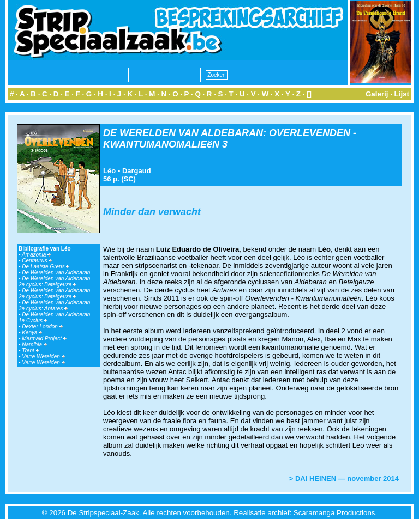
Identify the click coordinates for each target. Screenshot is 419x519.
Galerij (377, 94)
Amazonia (36, 255)
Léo (109, 171)
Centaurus (37, 261)
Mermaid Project (44, 338)
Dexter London (42, 326)
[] (309, 94)
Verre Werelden (43, 356)
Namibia (34, 344)
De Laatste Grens (45, 267)
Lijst (401, 94)
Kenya (32, 332)
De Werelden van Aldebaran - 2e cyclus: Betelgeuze (56, 282)
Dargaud (136, 171)
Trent (30, 350)
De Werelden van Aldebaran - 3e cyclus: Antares (56, 306)
